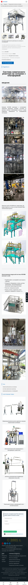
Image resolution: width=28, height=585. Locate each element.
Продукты (5, 4)
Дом (1, 4)
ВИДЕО (3, 559)
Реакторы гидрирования (14, 563)
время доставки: (5, 55)
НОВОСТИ (4, 557)
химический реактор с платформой (10, 391)
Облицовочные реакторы (14, 561)
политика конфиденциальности (17, 534)
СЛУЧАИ (4, 561)
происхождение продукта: (7, 53)
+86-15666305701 (10, 551)
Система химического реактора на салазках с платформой (11, 6)
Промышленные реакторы (14, 559)
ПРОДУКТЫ (4, 556)
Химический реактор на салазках (10, 387)
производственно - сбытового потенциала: (11, 57)
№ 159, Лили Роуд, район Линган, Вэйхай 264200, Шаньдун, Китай (14, 546)
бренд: (3, 51)
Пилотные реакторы (13, 557)
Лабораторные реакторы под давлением (17, 556)
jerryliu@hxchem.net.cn (16, 549)
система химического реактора (9, 389)
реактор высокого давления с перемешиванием (15, 569)
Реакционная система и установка (15, 4)
